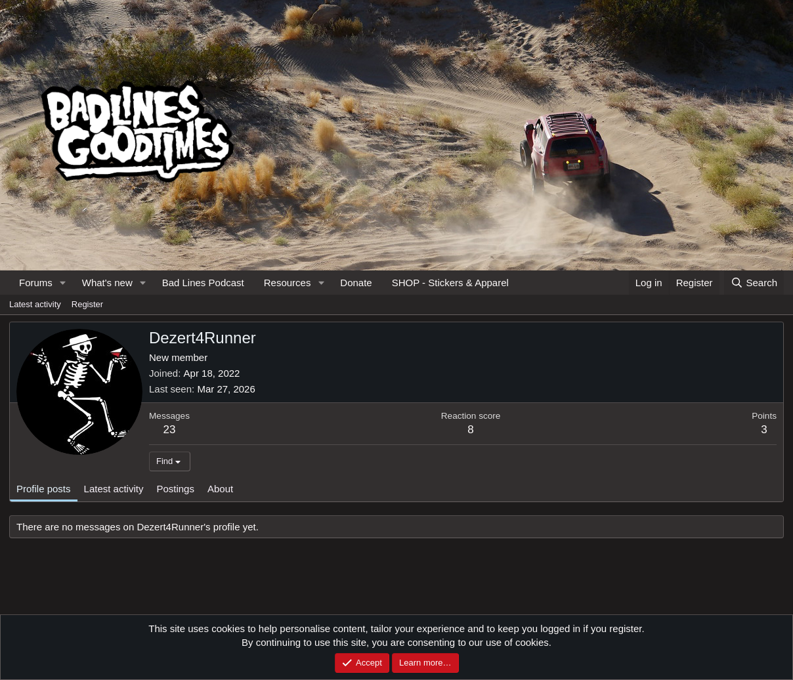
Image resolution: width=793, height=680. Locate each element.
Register (87, 304)
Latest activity (35, 304)
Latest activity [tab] (114, 488)
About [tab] (220, 488)
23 (169, 429)
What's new (107, 282)
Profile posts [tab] (43, 488)
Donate (356, 282)
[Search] (754, 282)
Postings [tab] (175, 488)
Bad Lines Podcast (203, 282)
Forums (36, 282)
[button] (63, 282)
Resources (287, 282)
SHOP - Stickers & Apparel (450, 282)
